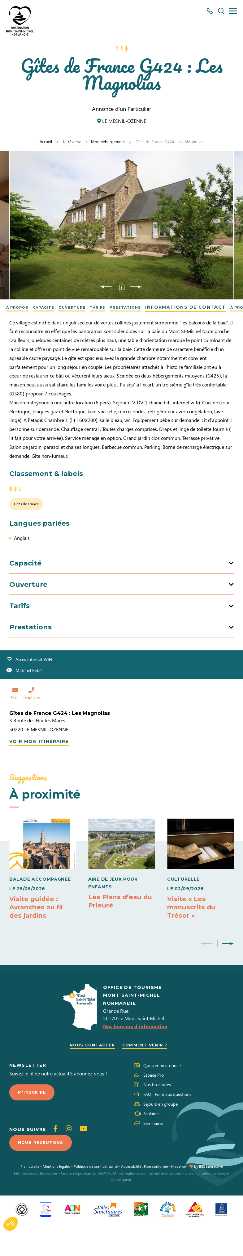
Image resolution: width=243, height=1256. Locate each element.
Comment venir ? (148, 1075)
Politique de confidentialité (96, 1198)
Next (135, 286)
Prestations (151, 307)
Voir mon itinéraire (39, 770)
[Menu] (233, 11)
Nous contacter (89, 1075)
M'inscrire (33, 1123)
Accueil (46, 141)
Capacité (52, 307)
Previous (106, 286)
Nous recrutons (43, 1175)
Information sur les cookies (36, 1205)
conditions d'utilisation (192, 1205)
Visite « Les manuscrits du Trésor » (193, 935)
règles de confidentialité (144, 1205)
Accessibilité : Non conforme (144, 1198)
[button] (10, 1223)
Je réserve (72, 141)
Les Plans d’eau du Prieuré (116, 929)
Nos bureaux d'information (135, 1057)
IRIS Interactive (211, 1198)
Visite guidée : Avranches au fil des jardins (38, 935)
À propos (20, 307)
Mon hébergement (108, 141)
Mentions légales (56, 1198)
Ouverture (87, 307)
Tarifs (118, 307)
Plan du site (29, 1198)
